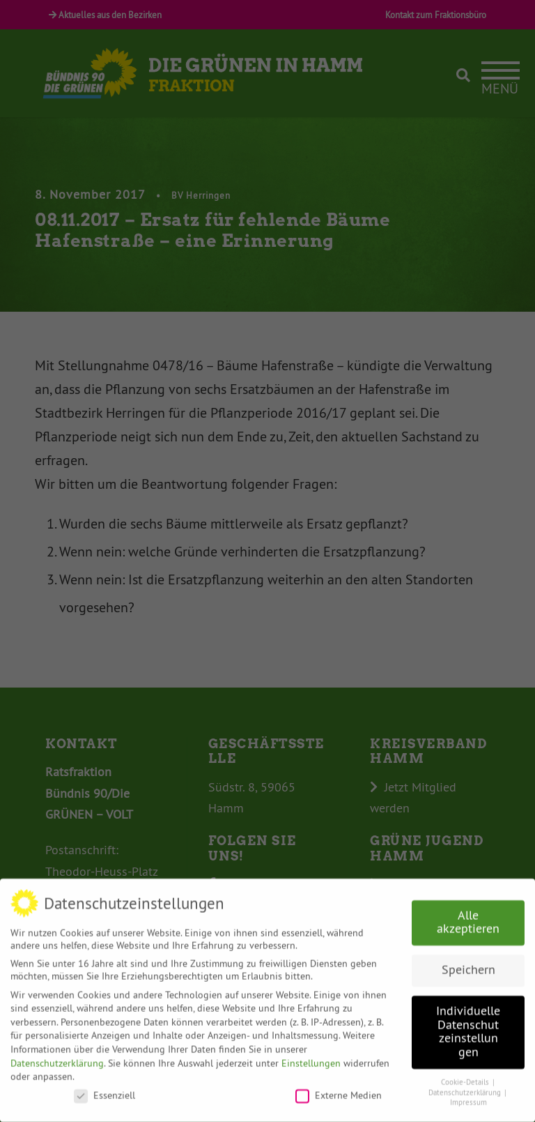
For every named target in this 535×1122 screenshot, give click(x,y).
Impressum (468, 1094)
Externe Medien (338, 1087)
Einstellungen (311, 1055)
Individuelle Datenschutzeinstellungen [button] (468, 1023)
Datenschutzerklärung (57, 1055)
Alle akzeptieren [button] (468, 914)
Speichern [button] (468, 961)
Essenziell (104, 1087)
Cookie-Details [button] (466, 1074)
